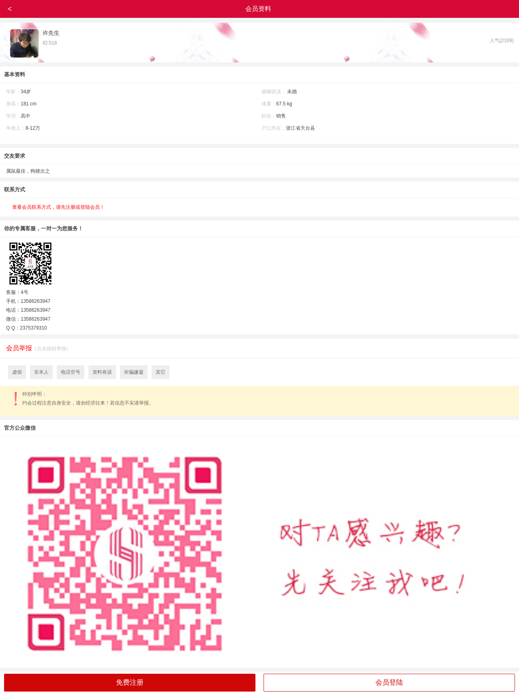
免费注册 (130, 682)
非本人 (41, 372)
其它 (160, 372)
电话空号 (70, 372)
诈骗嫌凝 (134, 372)
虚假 (17, 372)
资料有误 (102, 372)
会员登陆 (389, 682)
